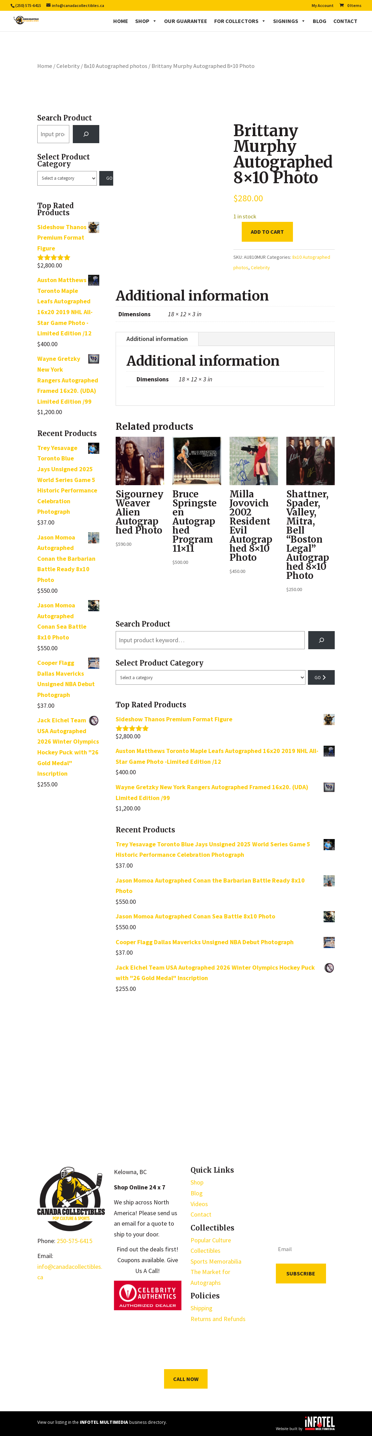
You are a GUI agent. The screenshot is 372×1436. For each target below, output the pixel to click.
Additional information (157, 339)
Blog (319, 20)
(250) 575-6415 (28, 5)
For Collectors (240, 20)
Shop (146, 20)
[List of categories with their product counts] (67, 178)
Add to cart (267, 231)
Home (120, 20)
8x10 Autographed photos (115, 66)
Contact (345, 20)
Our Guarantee (185, 20)
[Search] (86, 134)
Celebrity (68, 66)
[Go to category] (106, 178)
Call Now (186, 1378)
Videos (199, 1204)
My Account (323, 5)
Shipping (201, 1308)
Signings (289, 20)
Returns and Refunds (218, 1319)
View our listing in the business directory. (102, 1422)
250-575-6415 (74, 1241)
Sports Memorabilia (216, 1261)
